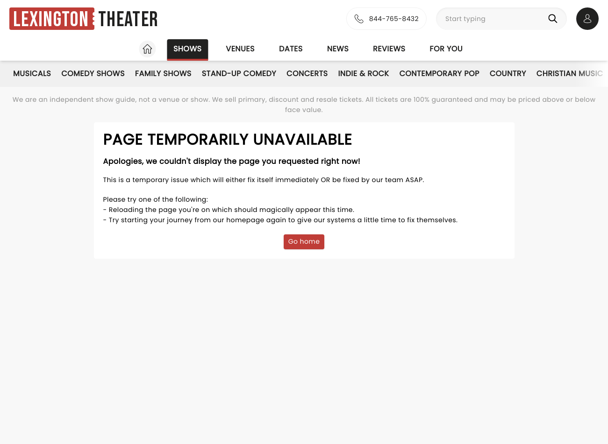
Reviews (389, 48)
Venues (240, 48)
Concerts (307, 73)
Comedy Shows (93, 73)
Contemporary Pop (439, 73)
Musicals (32, 73)
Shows (187, 48)
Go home (304, 241)
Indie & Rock (363, 73)
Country (508, 73)
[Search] (555, 18)
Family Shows (163, 73)
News (338, 48)
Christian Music (569, 73)
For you (446, 48)
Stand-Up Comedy (239, 73)
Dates (291, 48)
